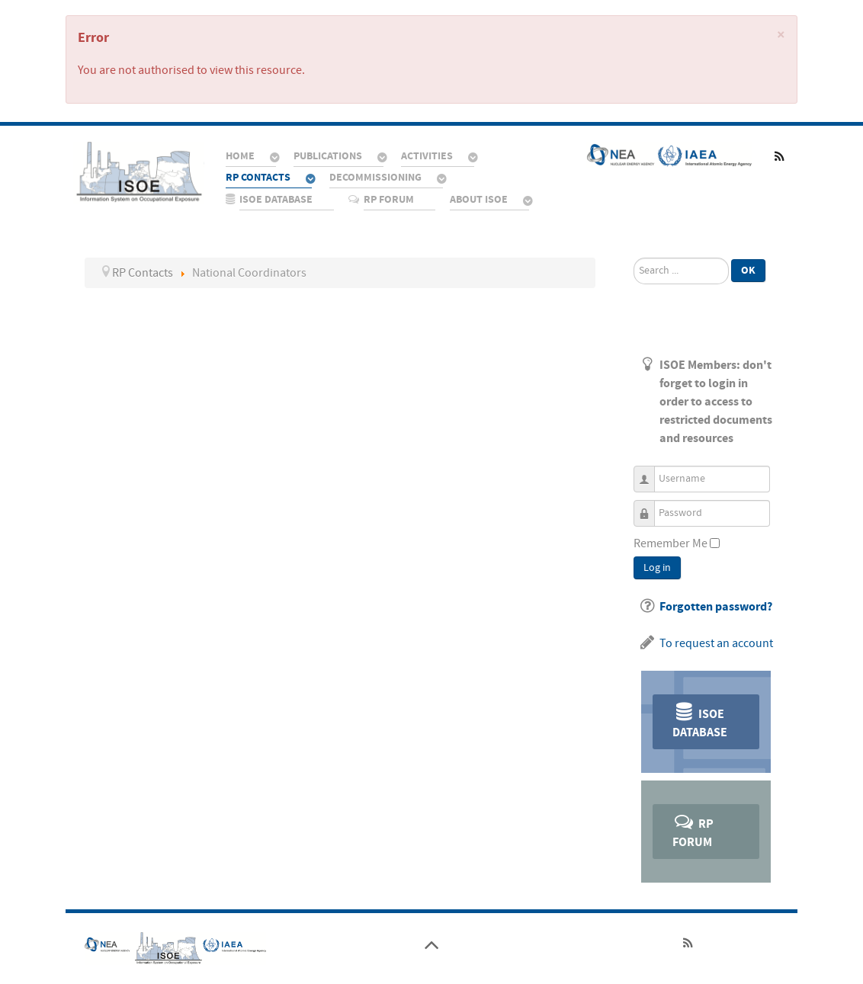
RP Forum (693, 830)
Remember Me (670, 543)
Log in (657, 568)
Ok (748, 270)
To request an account (716, 643)
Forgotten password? (715, 607)
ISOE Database (699, 720)
